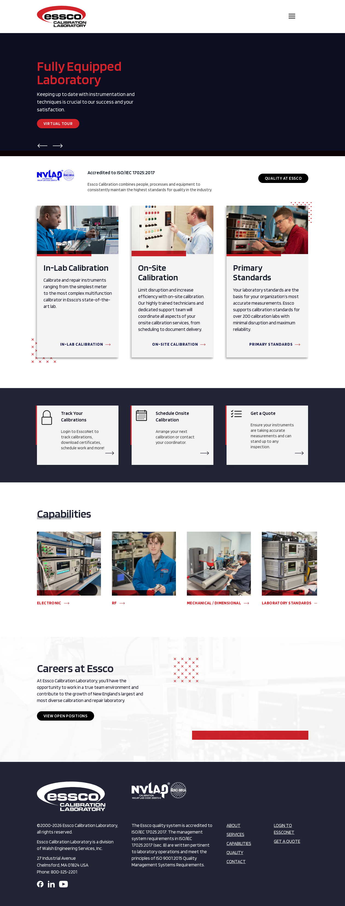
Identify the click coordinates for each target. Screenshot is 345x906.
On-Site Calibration (175, 344)
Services (235, 834)
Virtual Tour (58, 123)
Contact (236, 861)
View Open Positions (66, 715)
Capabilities (239, 843)
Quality (235, 852)
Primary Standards (271, 344)
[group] (69, 571)
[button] (42, 146)
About (233, 825)
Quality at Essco (283, 178)
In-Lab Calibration (81, 344)
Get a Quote (287, 841)
